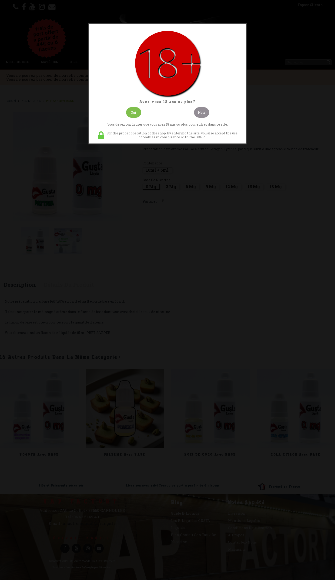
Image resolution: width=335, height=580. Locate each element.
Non (201, 112)
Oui (133, 112)
